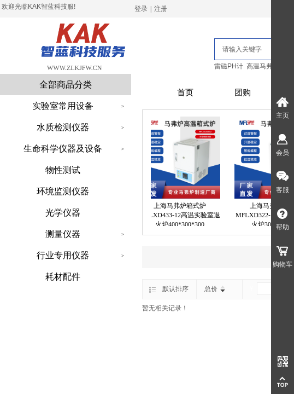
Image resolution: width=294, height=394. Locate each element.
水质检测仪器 (63, 127)
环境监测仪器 (63, 191)
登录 (141, 9)
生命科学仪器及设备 (62, 148)
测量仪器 (62, 234)
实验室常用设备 (62, 106)
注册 (160, 9)
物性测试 (62, 170)
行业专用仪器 (63, 255)
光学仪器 (62, 212)
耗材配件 (62, 276)
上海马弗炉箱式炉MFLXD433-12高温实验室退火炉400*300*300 (182, 215)
